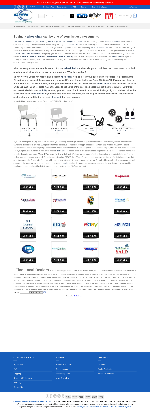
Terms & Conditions (106, 374)
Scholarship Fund (48, 7)
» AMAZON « (74, 7)
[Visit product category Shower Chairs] (59, 120)
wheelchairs (117, 56)
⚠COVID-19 (31, 6)
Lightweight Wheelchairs (53, 26)
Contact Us (18, 387)
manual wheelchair (112, 41)
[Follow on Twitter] (55, 396)
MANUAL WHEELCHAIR (32, 56)
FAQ (15, 369)
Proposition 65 (96, 407)
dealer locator (104, 83)
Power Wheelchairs (76, 26)
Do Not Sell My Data (123, 407)
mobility (43, 90)
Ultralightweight (96, 26)
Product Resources (64, 365)
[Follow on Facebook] (15, 7)
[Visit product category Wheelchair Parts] (121, 120)
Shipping (17, 374)
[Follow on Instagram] (19, 7)
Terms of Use (108, 407)
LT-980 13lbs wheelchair (30, 54)
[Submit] (72, 16)
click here (61, 151)
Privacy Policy (82, 407)
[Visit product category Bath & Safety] (27, 120)
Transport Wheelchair (118, 26)
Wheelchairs (20, 26)
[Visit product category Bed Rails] (90, 120)
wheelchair (34, 36)
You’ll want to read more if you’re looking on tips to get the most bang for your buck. (48, 41)
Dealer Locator (62, 7)
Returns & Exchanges (22, 378)
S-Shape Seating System (98, 7)
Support (84, 7)
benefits (133, 60)
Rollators (33, 26)
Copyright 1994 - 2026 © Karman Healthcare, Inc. (33, 401)
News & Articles (62, 378)
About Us (102, 365)
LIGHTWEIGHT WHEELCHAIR (59, 56)
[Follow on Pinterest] (22, 7)
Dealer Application (105, 369)
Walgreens (38, 94)
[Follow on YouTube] (26, 7)
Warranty (17, 383)
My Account (18, 365)
